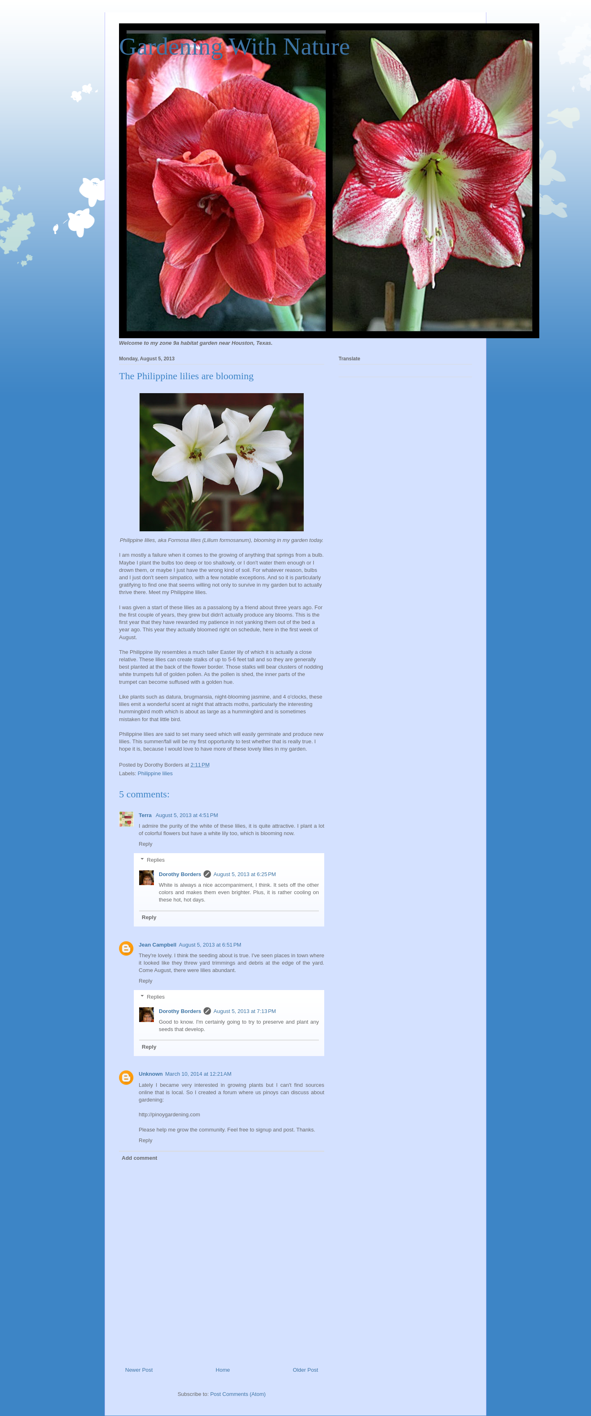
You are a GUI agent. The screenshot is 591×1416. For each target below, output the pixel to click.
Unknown (151, 1074)
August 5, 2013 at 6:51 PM (210, 945)
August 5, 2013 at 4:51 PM (187, 815)
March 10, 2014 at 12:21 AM (198, 1074)
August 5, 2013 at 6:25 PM (244, 874)
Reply (145, 844)
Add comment (140, 1158)
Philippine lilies (155, 773)
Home (223, 1370)
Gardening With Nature (234, 46)
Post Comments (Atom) (238, 1394)
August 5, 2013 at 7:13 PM (244, 1011)
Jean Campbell (157, 945)
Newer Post (139, 1370)
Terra (146, 815)
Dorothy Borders (180, 874)
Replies (156, 860)
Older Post (305, 1370)
